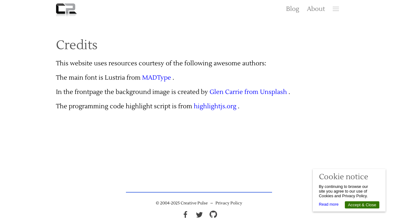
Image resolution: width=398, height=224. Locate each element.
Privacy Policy (228, 203)
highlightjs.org (215, 106)
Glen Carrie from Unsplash (248, 92)
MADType (156, 78)
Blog (292, 9)
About (316, 9)
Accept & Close (362, 205)
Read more (329, 204)
